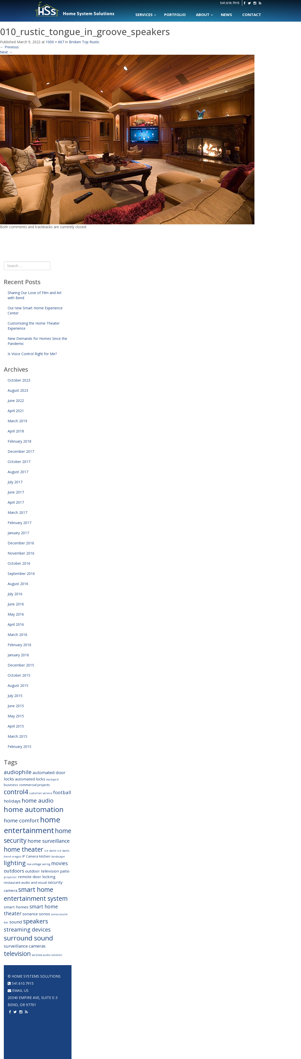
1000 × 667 (55, 41)
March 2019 (17, 420)
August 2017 (18, 471)
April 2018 (16, 431)
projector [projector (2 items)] (10, 877)
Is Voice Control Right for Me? (32, 353)
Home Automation (108, 976)
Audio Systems (143, 976)
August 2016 (18, 583)
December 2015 (21, 665)
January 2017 (18, 532)
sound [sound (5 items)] (15, 922)
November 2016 (21, 553)
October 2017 (19, 461)
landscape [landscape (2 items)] (58, 856)
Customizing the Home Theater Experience (34, 326)
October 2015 (19, 675)
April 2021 (16, 410)
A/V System (217, 997)
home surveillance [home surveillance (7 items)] (48, 840)
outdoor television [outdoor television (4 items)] (42, 871)
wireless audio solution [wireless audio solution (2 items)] (47, 955)
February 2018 (19, 441)
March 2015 (17, 736)
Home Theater (182, 976)
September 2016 (21, 573)
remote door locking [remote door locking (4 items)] (36, 876)
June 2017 (16, 492)
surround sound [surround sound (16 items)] (28, 937)
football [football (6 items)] (62, 792)
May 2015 (16, 716)
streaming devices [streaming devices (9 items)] (27, 929)
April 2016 (16, 624)
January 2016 (18, 654)
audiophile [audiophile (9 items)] (18, 772)
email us (18, 990)
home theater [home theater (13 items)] (23, 849)
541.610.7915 (229, 3)
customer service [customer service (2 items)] (40, 793)
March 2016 (17, 634)
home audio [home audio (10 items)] (37, 800)
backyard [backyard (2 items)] (52, 779)
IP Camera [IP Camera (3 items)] (30, 856)
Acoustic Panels (183, 1011)
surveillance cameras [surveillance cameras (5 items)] (25, 946)
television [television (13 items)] (17, 953)
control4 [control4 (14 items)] (16, 791)
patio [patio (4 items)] (64, 871)
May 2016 (16, 614)
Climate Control (105, 997)
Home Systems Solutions (75, 9)
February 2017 (19, 522)
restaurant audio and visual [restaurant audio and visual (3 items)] (25, 882)
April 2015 (16, 726)
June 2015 (16, 705)
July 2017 (15, 482)
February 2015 (19, 746)
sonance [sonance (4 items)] (30, 913)
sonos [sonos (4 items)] (44, 913)
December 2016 (21, 543)
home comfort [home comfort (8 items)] (21, 820)
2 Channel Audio (144, 1011)
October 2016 (19, 563)
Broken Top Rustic (84, 41)
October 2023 (19, 380)
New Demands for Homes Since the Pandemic (37, 341)
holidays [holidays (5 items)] (12, 801)
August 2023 (18, 390)
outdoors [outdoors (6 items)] (14, 870)
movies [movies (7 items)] (59, 863)
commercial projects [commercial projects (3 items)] (34, 784)
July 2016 (15, 593)
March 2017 (17, 512)
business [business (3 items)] (11, 784)
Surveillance (220, 1026)
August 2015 (18, 685)
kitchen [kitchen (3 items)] (44, 856)
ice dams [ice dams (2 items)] (50, 850)
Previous (9, 47)
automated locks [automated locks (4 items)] (30, 778)
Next (6, 52)
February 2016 (19, 644)
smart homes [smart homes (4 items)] (16, 906)
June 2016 (16, 604)
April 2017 (16, 502)
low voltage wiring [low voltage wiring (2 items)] (38, 864)
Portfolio (217, 976)
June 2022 (16, 400)
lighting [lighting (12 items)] (15, 863)
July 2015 (15, 695)
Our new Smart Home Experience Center (35, 310)
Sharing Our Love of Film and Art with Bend (35, 295)
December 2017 (21, 451)
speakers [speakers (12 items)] (35, 921)
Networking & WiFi (106, 990)
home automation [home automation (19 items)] (34, 809)
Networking (219, 990)
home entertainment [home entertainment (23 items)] (32, 825)
